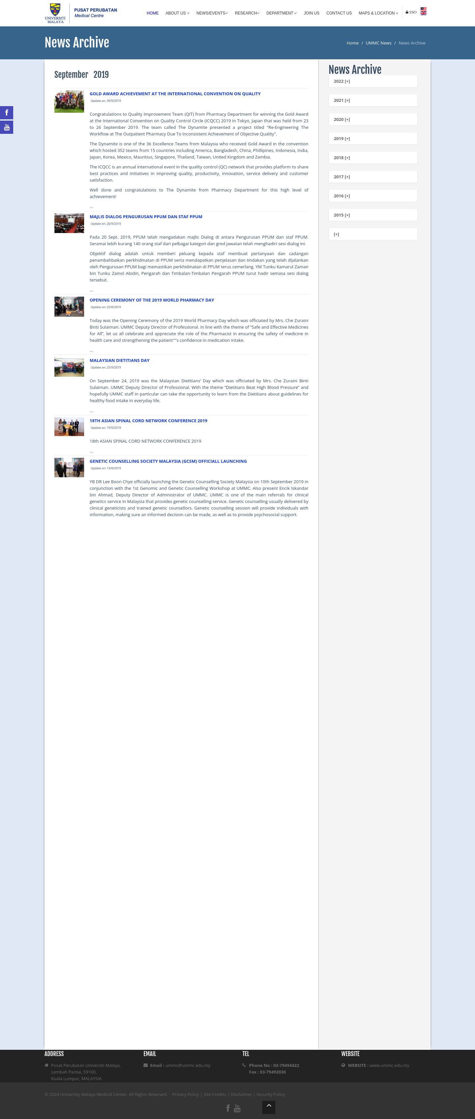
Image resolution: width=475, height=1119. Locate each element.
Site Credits (215, 1094)
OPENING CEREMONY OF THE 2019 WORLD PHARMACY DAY (152, 300)
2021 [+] (342, 100)
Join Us (311, 13)
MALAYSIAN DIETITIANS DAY (120, 360)
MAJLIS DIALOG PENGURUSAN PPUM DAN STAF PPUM (146, 217)
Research (247, 13)
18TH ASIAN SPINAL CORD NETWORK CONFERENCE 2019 (148, 421)
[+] (336, 234)
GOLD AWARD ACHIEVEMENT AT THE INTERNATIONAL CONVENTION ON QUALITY (175, 94)
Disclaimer (241, 1094)
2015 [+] (342, 215)
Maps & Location (378, 13)
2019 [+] (342, 138)
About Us (177, 13)
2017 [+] (342, 177)
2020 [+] (342, 119)
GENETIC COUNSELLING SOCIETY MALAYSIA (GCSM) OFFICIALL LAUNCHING (168, 461)
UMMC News (379, 43)
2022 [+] (342, 81)
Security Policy (270, 1094)
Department (282, 13)
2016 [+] (342, 196)
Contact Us (339, 13)
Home (153, 13)
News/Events (212, 13)
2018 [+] (342, 158)
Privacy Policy (185, 1094)
